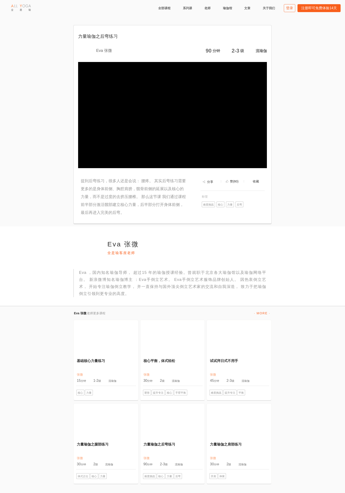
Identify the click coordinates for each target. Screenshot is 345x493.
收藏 (256, 181)
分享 (210, 182)
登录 (289, 8)
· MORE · (262, 313)
